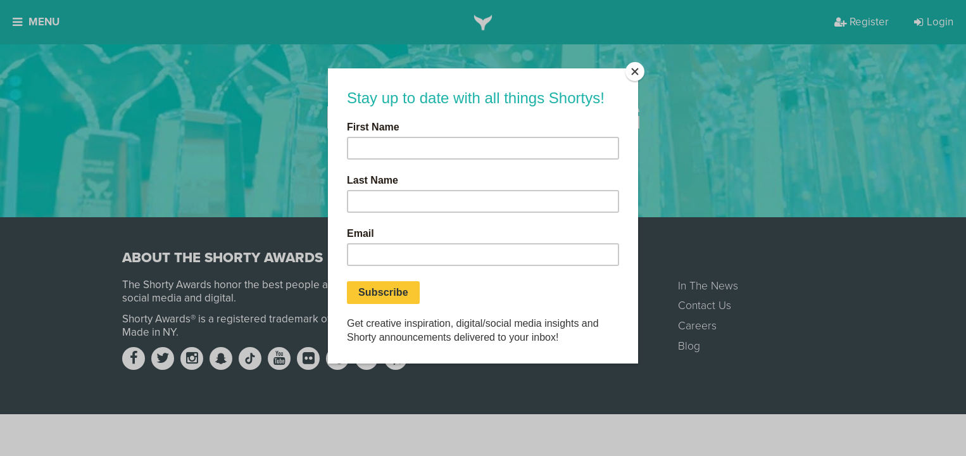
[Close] (634, 71)
